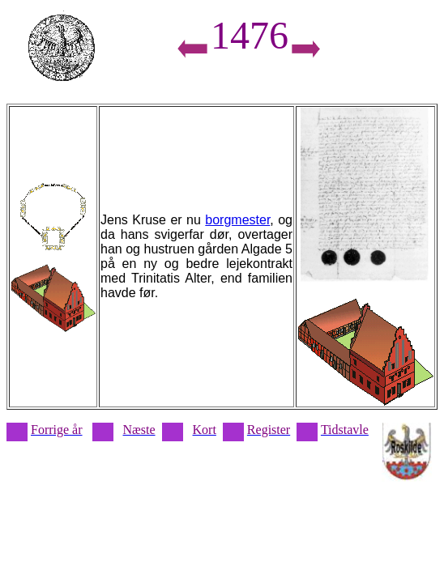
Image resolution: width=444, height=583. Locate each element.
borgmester (237, 220)
